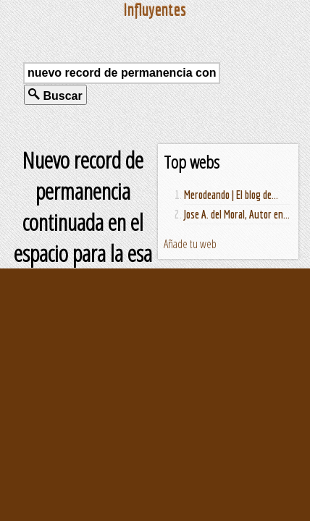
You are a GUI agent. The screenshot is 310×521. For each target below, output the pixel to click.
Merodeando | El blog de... (231, 194)
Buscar (55, 95)
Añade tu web (190, 244)
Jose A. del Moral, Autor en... (237, 214)
